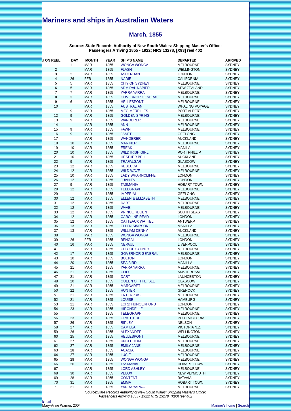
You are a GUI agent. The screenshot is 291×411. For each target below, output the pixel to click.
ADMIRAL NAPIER (135, 88)
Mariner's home (223, 406)
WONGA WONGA (134, 65)
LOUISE (127, 300)
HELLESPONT (132, 102)
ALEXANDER (131, 332)
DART (125, 203)
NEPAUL (127, 244)
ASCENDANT (131, 74)
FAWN (125, 129)
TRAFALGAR (131, 162)
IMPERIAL (129, 194)
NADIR (126, 79)
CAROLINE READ (135, 217)
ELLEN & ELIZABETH (138, 198)
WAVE (125, 208)
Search (243, 406)
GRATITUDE (130, 318)
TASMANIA (129, 185)
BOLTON (127, 258)
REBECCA (129, 166)
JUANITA (128, 180)
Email (46, 401)
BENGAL (128, 240)
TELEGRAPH (131, 189)
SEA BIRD (128, 263)
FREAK (126, 148)
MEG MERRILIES (134, 111)
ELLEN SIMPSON (135, 226)
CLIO (125, 272)
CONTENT (129, 378)
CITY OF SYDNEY (135, 83)
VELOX (126, 373)
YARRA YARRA (132, 93)
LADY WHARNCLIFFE (138, 175)
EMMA (126, 383)
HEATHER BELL (133, 157)
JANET (126, 134)
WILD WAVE (130, 171)
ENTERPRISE (132, 295)
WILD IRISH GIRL (135, 152)
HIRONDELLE (132, 309)
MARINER (128, 143)
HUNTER (128, 290)
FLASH (126, 70)
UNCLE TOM (131, 341)
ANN (124, 125)
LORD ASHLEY (132, 369)
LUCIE (126, 355)
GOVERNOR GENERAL (139, 97)
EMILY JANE (130, 346)
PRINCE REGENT (135, 212)
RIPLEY (127, 323)
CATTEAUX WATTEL (137, 221)
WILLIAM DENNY (134, 231)
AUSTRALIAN (131, 106)
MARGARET (130, 286)
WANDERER (131, 120)
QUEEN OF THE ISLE (138, 281)
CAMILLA (128, 327)
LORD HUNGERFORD (138, 304)
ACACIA (127, 350)
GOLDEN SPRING (135, 116)
